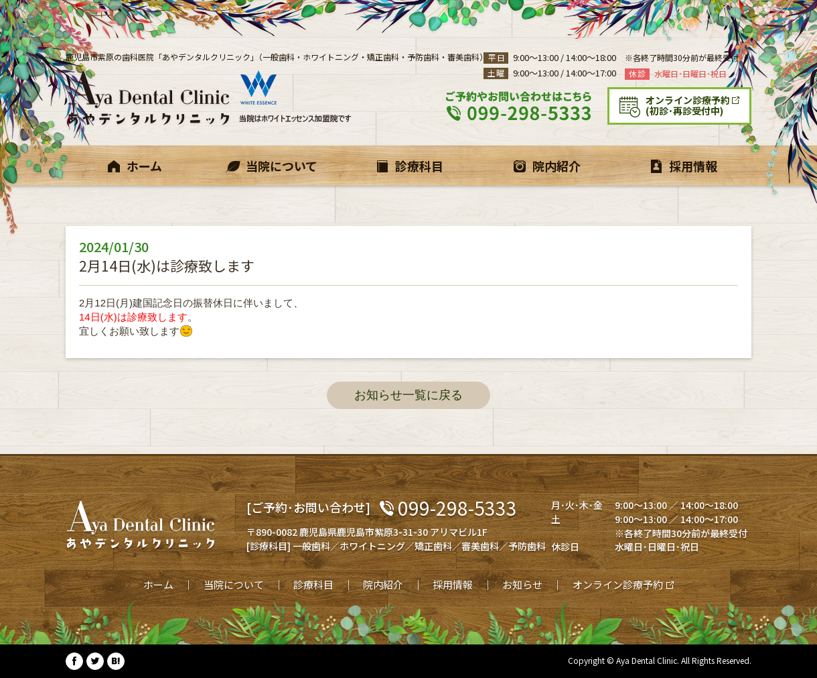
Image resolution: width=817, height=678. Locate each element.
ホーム (158, 584)
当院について (234, 584)
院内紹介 (383, 584)
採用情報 (453, 584)
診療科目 (313, 584)
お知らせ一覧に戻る (408, 395)
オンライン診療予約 (618, 584)
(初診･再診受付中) (697, 105)
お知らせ (522, 584)
